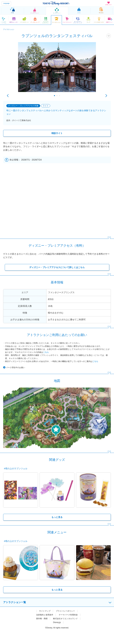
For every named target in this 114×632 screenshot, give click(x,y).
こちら (46, 352)
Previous (7, 95)
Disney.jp (57, 622)
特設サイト (57, 133)
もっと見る (57, 517)
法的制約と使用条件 (44, 615)
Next (106, 95)
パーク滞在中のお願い (15, 367)
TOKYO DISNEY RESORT (56, 3)
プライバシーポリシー (65, 611)
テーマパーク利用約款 (68, 615)
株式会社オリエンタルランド (65, 618)
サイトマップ (45, 611)
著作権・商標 (42, 618)
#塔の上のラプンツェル (15, 468)
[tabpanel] (57, 68)
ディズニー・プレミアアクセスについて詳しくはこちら (57, 267)
